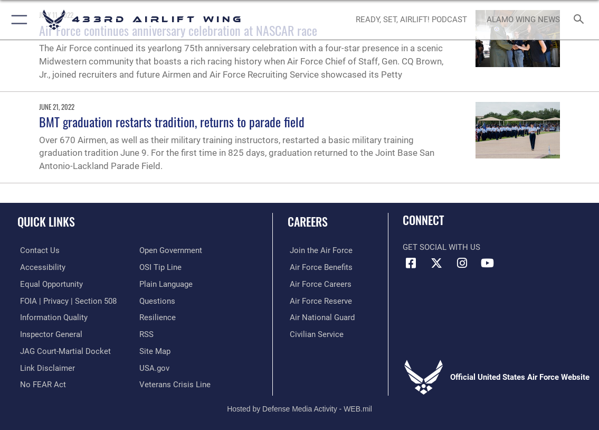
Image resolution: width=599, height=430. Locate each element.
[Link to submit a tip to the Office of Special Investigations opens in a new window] (160, 267)
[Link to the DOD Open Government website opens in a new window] (170, 250)
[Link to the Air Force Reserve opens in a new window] (319, 300)
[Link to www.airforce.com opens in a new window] (319, 250)
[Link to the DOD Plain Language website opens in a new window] (166, 283)
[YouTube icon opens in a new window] (488, 263)
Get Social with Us (441, 247)
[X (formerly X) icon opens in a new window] (436, 263)
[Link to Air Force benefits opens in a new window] (319, 267)
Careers (308, 221)
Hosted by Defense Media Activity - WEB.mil (299, 406)
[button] (17, 20)
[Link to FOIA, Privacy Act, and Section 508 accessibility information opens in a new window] (65, 300)
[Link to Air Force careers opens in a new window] (318, 283)
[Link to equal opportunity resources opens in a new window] (48, 283)
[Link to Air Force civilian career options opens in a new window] (314, 333)
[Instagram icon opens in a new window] (462, 263)
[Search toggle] (581, 20)
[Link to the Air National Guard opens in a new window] (320, 316)
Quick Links (46, 221)
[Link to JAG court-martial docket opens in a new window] (62, 349)
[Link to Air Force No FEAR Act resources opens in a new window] (40, 382)
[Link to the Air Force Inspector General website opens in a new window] (48, 333)
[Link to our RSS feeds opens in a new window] (146, 333)
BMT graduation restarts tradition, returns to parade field (172, 121)
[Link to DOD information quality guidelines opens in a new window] (51, 316)
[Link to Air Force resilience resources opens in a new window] (157, 316)
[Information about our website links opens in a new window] (44, 366)
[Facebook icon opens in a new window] (411, 263)
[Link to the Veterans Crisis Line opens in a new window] (175, 382)
